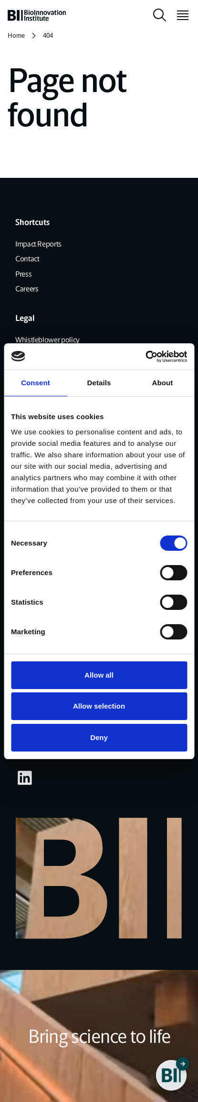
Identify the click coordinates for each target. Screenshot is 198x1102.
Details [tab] (99, 383)
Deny (99, 737)
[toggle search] (159, 15)
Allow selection (99, 706)
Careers (26, 288)
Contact (27, 258)
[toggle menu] (178, 15)
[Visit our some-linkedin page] (24, 777)
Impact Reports (38, 243)
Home (16, 35)
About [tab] (162, 383)
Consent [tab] (35, 383)
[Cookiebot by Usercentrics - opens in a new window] (145, 356)
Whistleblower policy (47, 339)
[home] (37, 15)
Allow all (99, 675)
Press (23, 273)
